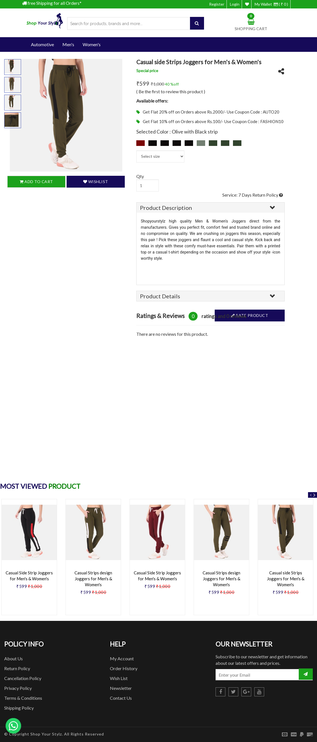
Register (216, 4)
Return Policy (17, 668)
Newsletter (121, 688)
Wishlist (95, 181)
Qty (140, 176)
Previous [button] (311, 495)
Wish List (119, 678)
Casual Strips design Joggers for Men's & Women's (93, 578)
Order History (123, 668)
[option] (93, 559)
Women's (92, 44)
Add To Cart (36, 181)
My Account (122, 658)
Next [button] (314, 495)
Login (234, 4)
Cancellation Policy (22, 678)
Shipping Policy (19, 707)
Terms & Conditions (23, 698)
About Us (13, 658)
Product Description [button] (166, 207)
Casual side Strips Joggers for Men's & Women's (285, 578)
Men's (68, 44)
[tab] (210, 208)
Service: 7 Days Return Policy (252, 194)
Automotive (42, 44)
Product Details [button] (160, 296)
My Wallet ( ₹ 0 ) (271, 4)
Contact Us (121, 698)
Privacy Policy (18, 688)
